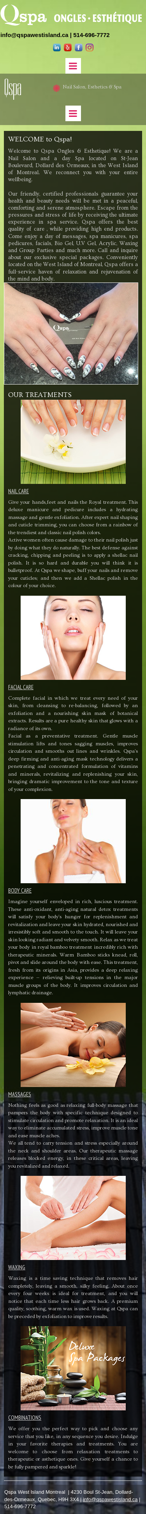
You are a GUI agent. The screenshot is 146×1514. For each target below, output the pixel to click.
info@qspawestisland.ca (34, 35)
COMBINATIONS (24, 1417)
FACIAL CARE (20, 687)
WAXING (16, 1267)
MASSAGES (19, 1094)
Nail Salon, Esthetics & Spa (90, 87)
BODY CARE (20, 890)
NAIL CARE (18, 491)
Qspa (12, 87)
